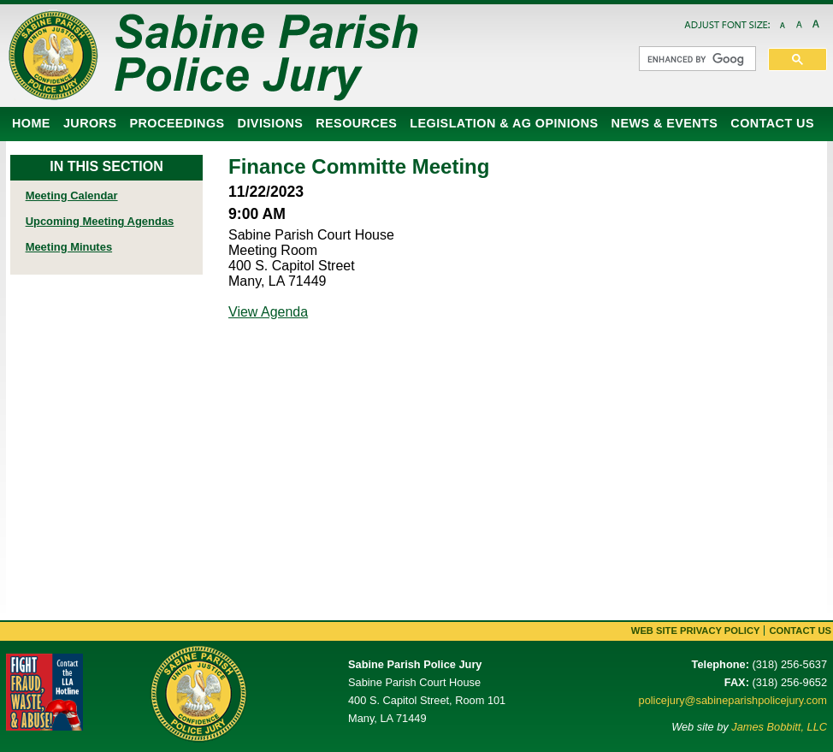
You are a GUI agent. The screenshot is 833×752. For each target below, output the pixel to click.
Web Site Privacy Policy (695, 630)
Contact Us (800, 630)
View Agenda (268, 312)
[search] (695, 59)
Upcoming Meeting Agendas (100, 221)
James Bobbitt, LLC (779, 726)
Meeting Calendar (72, 195)
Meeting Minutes (69, 246)
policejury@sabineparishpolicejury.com (733, 700)
